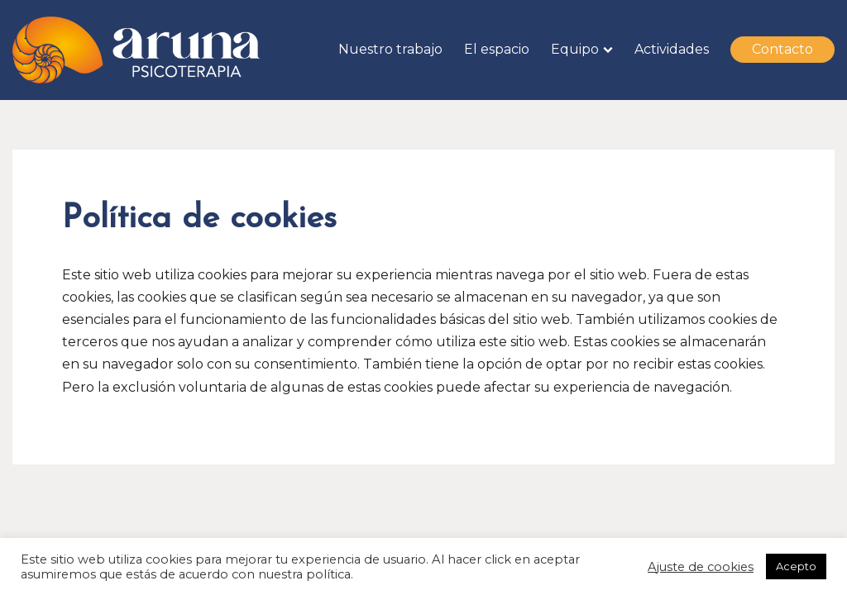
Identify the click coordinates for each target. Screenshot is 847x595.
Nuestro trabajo (390, 49)
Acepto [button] (796, 566)
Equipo (575, 49)
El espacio (496, 49)
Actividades (671, 49)
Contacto (782, 49)
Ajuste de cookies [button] (701, 566)
